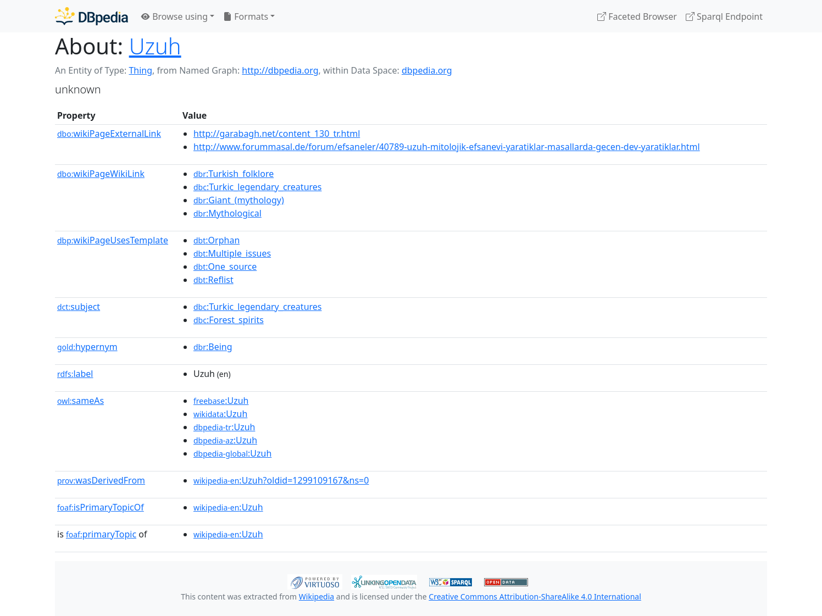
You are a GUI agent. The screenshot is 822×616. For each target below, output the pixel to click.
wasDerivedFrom (101, 480)
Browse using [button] (174, 16)
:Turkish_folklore (233, 174)
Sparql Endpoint (724, 16)
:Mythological (227, 213)
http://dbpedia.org (280, 70)
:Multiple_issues (232, 253)
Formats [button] (245, 16)
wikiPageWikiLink (101, 174)
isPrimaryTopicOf (100, 507)
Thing (140, 70)
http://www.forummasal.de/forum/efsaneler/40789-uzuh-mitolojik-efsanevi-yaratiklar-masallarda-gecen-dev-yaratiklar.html (446, 147)
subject (78, 307)
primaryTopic (101, 534)
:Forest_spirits (228, 320)
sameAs (80, 401)
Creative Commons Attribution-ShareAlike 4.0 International (535, 596)
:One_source (225, 266)
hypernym (87, 347)
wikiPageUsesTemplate (112, 240)
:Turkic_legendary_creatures (257, 187)
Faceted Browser (637, 16)
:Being (212, 347)
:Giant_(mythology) (238, 200)
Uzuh (155, 46)
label (75, 374)
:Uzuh (220, 401)
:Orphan (216, 240)
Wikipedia (316, 596)
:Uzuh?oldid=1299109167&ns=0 (281, 480)
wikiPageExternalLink (109, 133)
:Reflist (213, 280)
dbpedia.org (427, 70)
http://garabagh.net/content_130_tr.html (276, 133)
